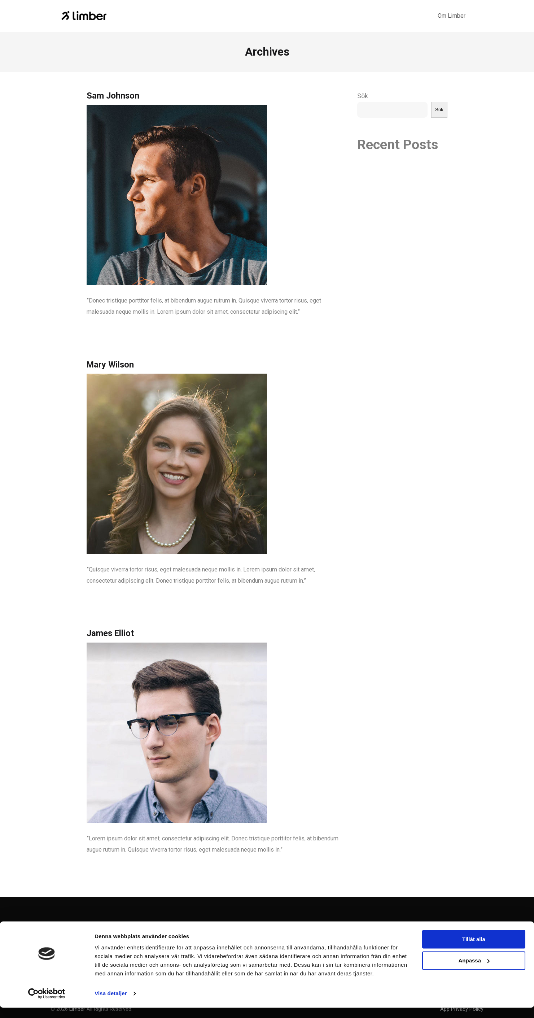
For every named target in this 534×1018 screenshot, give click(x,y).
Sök (362, 96)
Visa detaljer (111, 1004)
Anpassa (474, 970)
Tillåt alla (473, 950)
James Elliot (110, 633)
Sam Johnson (113, 96)
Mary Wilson (110, 365)
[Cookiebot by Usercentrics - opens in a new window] (46, 1004)
